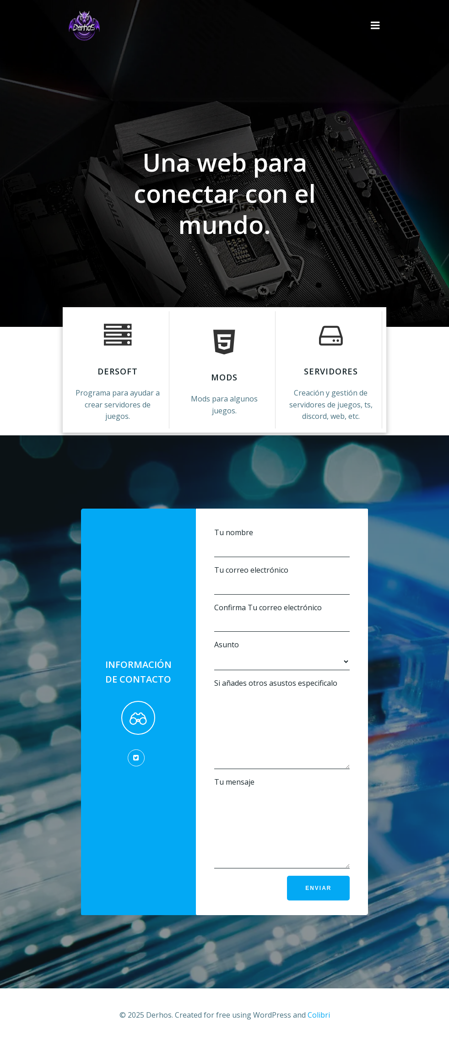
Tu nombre (282, 530)
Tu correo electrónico (282, 567)
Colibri (319, 1027)
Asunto (282, 643)
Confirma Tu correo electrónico (282, 605)
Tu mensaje (282, 831)
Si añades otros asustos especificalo (282, 718)
